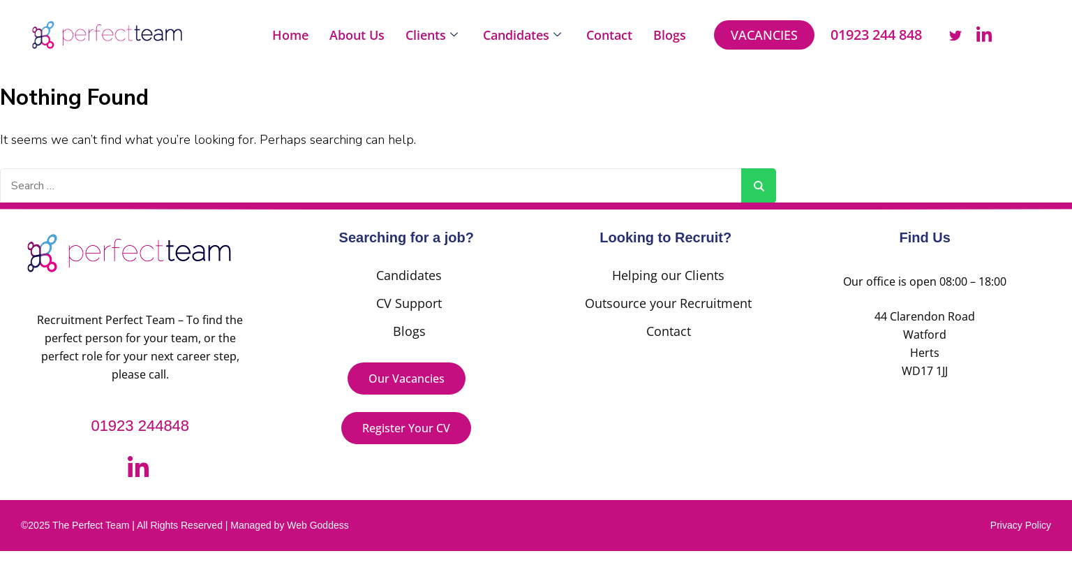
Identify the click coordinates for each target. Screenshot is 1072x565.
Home (290, 35)
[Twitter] (955, 34)
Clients (431, 35)
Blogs (669, 35)
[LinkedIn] (984, 34)
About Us (357, 35)
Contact (609, 35)
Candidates (522, 35)
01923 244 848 (876, 34)
